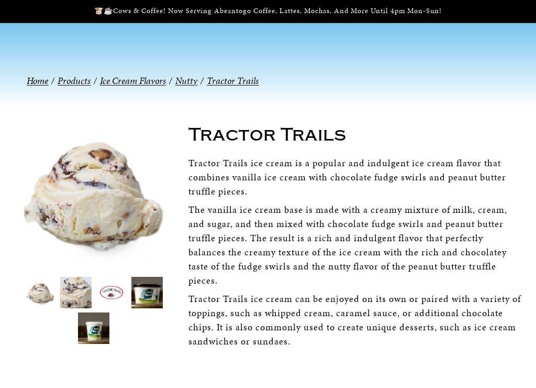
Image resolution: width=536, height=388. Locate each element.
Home (37, 80)
